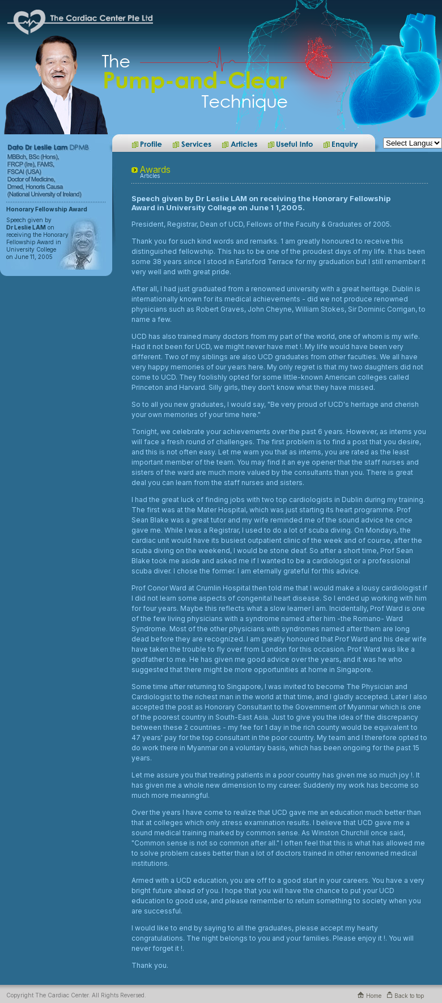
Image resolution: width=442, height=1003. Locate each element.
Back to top (405, 995)
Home (369, 995)
